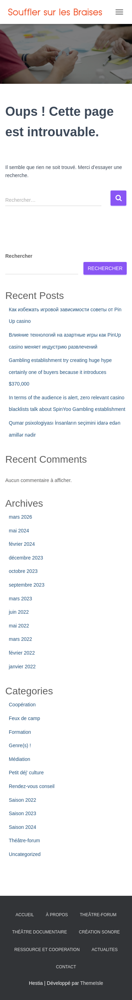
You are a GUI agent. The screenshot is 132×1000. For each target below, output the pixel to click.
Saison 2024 (22, 827)
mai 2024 (19, 530)
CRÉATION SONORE (99, 932)
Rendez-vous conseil (32, 786)
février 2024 (22, 544)
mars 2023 (20, 598)
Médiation (19, 759)
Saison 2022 (22, 800)
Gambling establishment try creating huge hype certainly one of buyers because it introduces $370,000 (60, 372)
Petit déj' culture (26, 772)
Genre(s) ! (20, 745)
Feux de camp (24, 718)
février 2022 (22, 653)
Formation (20, 732)
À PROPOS (57, 914)
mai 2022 (19, 626)
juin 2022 (19, 612)
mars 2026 (20, 517)
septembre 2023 (26, 585)
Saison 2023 (22, 813)
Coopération (22, 704)
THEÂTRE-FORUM (98, 914)
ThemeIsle (91, 983)
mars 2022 (20, 639)
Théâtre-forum (24, 840)
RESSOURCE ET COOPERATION (47, 949)
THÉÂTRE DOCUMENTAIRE (39, 932)
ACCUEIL (24, 914)
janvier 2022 (22, 666)
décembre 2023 (26, 558)
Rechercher (18, 256)
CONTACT (66, 966)
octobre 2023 (23, 571)
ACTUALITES (105, 949)
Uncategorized (24, 854)
